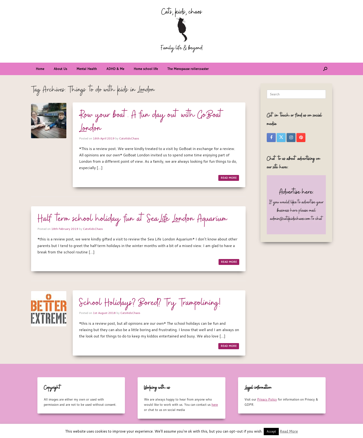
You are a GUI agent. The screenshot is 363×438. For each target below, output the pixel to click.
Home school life (146, 69)
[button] (325, 69)
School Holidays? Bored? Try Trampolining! (149, 303)
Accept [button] (271, 431)
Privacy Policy (267, 399)
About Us (60, 69)
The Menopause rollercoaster (188, 69)
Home (40, 69)
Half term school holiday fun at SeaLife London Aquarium (132, 219)
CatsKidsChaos (129, 138)
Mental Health (86, 69)
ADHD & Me (115, 69)
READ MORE (229, 177)
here (214, 404)
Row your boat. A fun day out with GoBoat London (151, 122)
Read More (289, 431)
